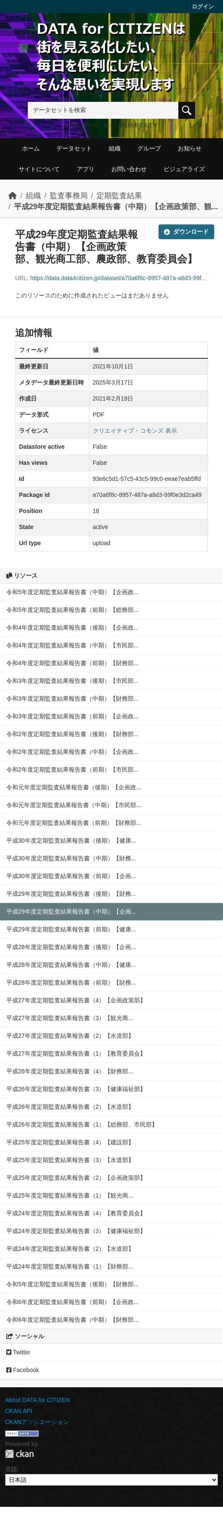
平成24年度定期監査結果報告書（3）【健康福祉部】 (76, 1231)
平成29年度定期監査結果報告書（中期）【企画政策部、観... (116, 206)
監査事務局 (69, 195)
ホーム (31, 148)
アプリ (85, 169)
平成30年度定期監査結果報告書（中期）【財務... (71, 858)
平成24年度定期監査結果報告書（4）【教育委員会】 (76, 1213)
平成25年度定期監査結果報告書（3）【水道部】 (70, 1160)
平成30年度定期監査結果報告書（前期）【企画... (71, 876)
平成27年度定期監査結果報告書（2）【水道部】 (70, 1035)
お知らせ (190, 148)
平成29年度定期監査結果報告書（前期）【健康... (71, 929)
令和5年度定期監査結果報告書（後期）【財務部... (72, 1284)
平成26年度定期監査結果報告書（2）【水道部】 (70, 1106)
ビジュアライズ (184, 169)
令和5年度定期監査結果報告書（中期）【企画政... (72, 592)
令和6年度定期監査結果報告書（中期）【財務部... (72, 1319)
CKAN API (18, 1411)
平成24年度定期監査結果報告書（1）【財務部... (69, 1266)
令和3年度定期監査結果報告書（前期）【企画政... (72, 716)
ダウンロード (186, 231)
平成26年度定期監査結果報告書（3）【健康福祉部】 (76, 1089)
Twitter (18, 1352)
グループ (149, 148)
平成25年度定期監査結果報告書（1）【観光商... (69, 1195)
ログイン (203, 6)
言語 (11, 1469)
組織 (115, 148)
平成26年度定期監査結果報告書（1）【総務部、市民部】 (82, 1124)
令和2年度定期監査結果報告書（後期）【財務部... (72, 734)
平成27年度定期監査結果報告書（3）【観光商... (69, 1018)
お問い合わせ (129, 169)
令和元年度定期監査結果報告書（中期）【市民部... (73, 805)
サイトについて (39, 169)
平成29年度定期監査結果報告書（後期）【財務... (71, 893)
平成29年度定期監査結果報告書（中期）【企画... (71, 911)
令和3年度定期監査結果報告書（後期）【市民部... (72, 680)
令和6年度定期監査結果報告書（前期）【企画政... (72, 1302)
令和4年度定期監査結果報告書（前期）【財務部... (72, 663)
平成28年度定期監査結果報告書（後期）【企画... (71, 947)
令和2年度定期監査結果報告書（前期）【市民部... (72, 769)
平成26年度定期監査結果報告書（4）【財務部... (69, 1071)
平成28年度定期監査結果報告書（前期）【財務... (71, 982)
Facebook (22, 1370)
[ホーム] (12, 195)
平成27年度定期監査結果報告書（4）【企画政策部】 (76, 1000)
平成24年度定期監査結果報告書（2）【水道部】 (70, 1248)
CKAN (19, 1453)
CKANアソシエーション (37, 1422)
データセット (74, 148)
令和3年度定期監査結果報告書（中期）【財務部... (72, 698)
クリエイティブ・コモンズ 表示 (135, 430)
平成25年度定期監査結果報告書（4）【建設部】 (70, 1142)
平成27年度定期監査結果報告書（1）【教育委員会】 (76, 1053)
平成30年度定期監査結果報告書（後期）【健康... (71, 840)
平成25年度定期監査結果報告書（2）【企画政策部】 (76, 1177)
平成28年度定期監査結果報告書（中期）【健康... (71, 964)
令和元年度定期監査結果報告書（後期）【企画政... (73, 787)
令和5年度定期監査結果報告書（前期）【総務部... (72, 609)
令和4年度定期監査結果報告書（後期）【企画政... (72, 627)
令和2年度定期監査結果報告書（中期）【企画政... (72, 751)
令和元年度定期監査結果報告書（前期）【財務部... (73, 822)
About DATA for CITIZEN (37, 1400)
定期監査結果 (119, 195)
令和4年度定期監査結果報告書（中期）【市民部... (72, 645)
